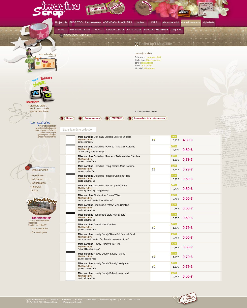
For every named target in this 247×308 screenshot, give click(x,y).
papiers (140, 22)
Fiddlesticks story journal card (101, 214)
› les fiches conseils (38, 108)
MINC (98, 29)
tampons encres (115, 29)
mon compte (185, 13)
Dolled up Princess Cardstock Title (104, 175)
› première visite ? (37, 105)
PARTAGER (116, 118)
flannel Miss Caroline (97, 224)
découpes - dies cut (77, 35)
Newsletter (91, 299)
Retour (69, 118)
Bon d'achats (134, 29)
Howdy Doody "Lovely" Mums (101, 253)
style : (144, 63)
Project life (61, 22)
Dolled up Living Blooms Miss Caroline (106, 166)
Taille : (143, 65)
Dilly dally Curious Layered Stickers (104, 137)
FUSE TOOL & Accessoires (85, 22)
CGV (122, 299)
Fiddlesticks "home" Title (99, 195)
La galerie (176, 29)
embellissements (191, 22)
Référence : (148, 57)
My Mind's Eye (85, 140)
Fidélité (78, 299)
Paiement (66, 299)
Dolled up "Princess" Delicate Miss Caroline (109, 156)
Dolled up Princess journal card (102, 185)
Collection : (147, 60)
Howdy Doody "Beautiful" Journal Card (106, 234)
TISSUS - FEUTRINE (156, 29)
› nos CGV (36, 186)
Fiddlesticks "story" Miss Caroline (103, 205)
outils (61, 29)
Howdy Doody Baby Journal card (103, 273)
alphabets (208, 22)
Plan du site (134, 299)
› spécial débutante (38, 111)
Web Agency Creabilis (72, 302)
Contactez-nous (92, 118)
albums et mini (170, 22)
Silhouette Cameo (79, 29)
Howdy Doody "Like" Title (99, 244)
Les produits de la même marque (149, 118)
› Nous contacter (39, 228)
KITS (154, 22)
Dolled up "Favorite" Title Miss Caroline (106, 146)
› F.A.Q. (34, 190)
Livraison (54, 299)
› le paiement (37, 175)
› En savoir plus (38, 232)
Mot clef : (145, 68)
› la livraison (36, 179)
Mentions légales (108, 299)
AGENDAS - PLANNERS (117, 22)
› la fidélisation (38, 183)
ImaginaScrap (56, 9)
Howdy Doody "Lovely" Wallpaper (103, 263)
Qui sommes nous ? (36, 299)
